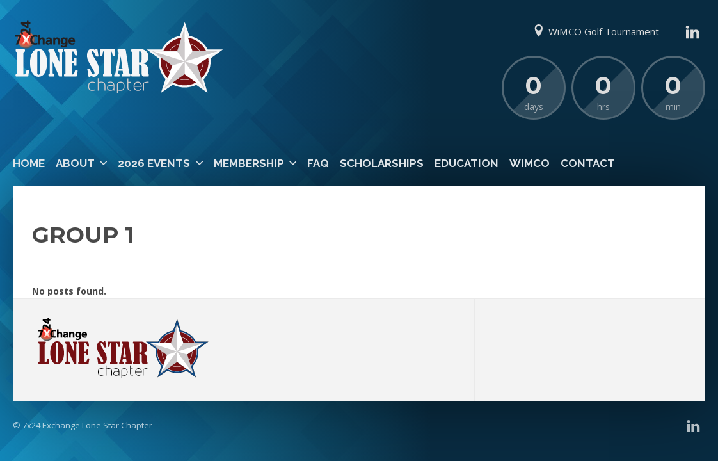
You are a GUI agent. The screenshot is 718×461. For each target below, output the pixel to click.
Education (467, 163)
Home (29, 163)
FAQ (318, 163)
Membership (249, 163)
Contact (588, 163)
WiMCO (529, 163)
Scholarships (382, 163)
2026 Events (154, 163)
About (75, 163)
